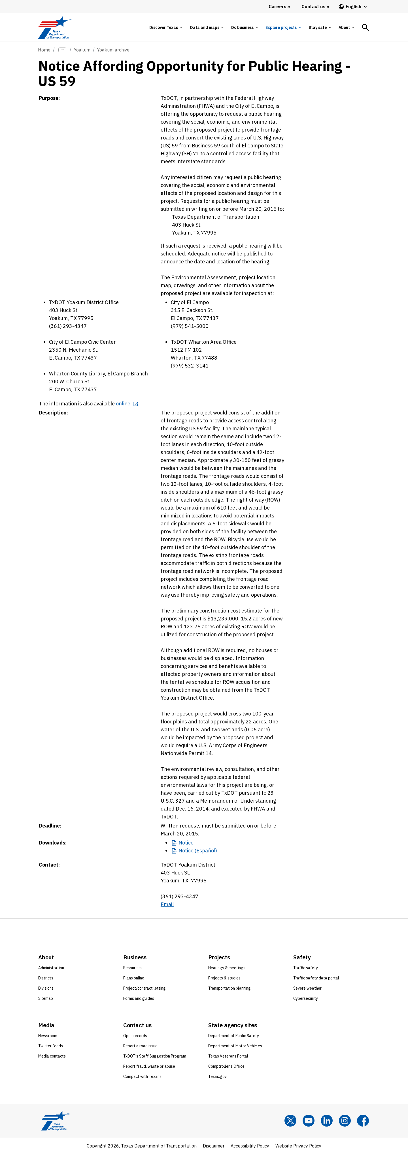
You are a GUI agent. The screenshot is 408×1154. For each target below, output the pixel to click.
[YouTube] (308, 1121)
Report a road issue (140, 1045)
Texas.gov (217, 1076)
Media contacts (52, 1056)
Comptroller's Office (226, 1066)
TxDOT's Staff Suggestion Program (154, 1056)
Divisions (46, 988)
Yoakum (82, 50)
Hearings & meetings (226, 967)
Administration (51, 967)
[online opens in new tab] (127, 403)
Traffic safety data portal (316, 978)
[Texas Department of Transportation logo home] (54, 27)
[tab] (166, 27)
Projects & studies (224, 978)
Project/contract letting (144, 988)
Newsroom (47, 1035)
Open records (135, 1035)
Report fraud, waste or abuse (149, 1066)
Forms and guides (138, 998)
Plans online (133, 978)
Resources (132, 967)
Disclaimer (213, 1146)
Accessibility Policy (250, 1146)
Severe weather (307, 988)
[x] (290, 1121)
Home (44, 50)
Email (167, 904)
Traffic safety (305, 967)
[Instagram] (345, 1121)
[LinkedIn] (327, 1121)
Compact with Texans (142, 1076)
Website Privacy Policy (298, 1146)
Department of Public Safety (233, 1035)
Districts (45, 978)
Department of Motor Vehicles (235, 1045)
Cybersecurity (305, 998)
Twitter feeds (50, 1045)
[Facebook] (363, 1121)
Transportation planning (229, 988)
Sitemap (45, 998)
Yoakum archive (113, 50)
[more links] (62, 50)
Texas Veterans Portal (228, 1056)
